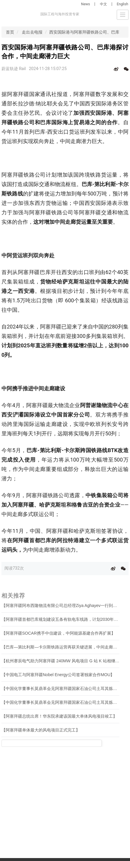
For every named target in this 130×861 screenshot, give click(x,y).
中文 (103, 4)
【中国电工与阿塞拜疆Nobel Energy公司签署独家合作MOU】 (58, 674)
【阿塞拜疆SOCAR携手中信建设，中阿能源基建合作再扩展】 (58, 633)
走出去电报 (32, 32)
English (122, 4)
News (85, 4)
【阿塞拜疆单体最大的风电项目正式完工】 (40, 730)
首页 (10, 32)
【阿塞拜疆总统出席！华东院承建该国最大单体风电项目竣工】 (59, 716)
